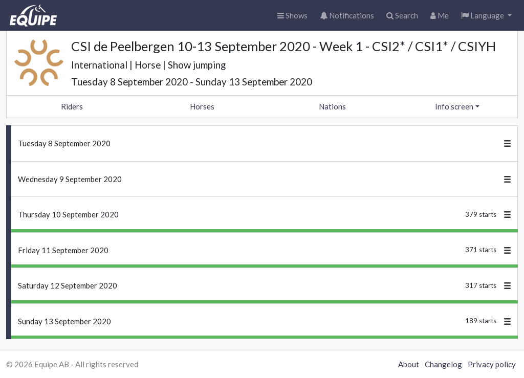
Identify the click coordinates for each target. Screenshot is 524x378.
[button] (486, 16)
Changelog (443, 364)
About (408, 364)
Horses (202, 106)
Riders (72, 106)
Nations (332, 106)
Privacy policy (492, 364)
